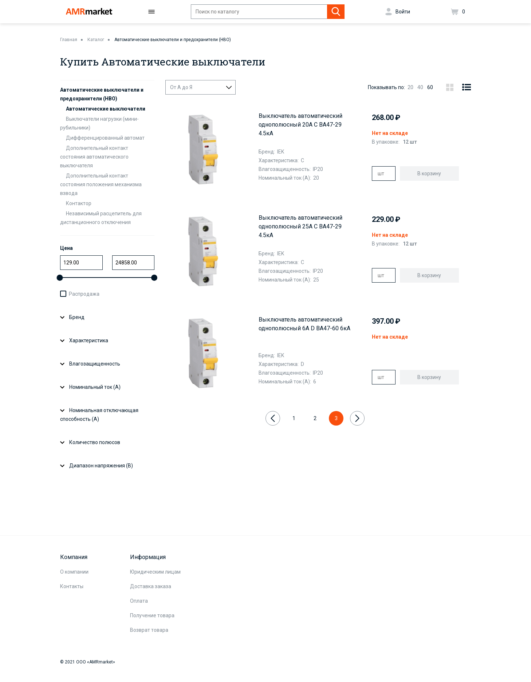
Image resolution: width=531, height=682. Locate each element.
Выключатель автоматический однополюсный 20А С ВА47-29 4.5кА (300, 124)
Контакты (71, 586)
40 (420, 87)
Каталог (95, 39)
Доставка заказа (150, 586)
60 (430, 87)
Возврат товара (149, 630)
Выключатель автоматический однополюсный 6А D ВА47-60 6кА (304, 324)
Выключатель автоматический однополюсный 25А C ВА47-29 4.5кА (300, 226)
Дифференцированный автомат (105, 138)
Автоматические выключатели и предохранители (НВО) (172, 39)
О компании (74, 572)
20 (410, 87)
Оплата (139, 601)
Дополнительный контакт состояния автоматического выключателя (94, 156)
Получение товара (152, 615)
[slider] (60, 278)
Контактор (78, 203)
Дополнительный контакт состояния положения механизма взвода (101, 184)
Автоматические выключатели (105, 109)
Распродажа (84, 294)
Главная (68, 39)
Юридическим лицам (155, 572)
